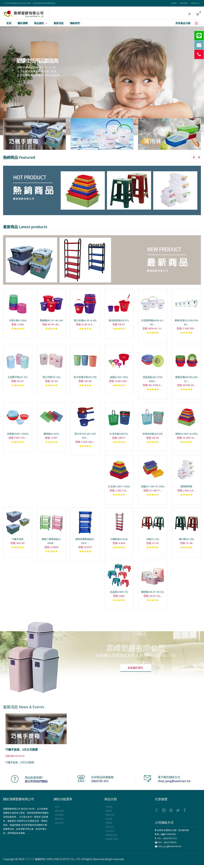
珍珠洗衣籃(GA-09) (153, 433)
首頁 (57, 806)
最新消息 (59, 818)
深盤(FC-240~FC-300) (152, 486)
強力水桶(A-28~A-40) (85, 320)
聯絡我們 (184, 3)
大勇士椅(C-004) (17, 320)
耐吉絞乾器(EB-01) (119, 320)
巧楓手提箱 (17, 539)
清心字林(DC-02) (51, 377)
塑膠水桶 (110, 814)
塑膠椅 (109, 822)
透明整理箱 (186, 486)
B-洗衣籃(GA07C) (119, 433)
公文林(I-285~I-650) (119, 486)
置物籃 (109, 810)
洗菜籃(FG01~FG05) (17, 433)
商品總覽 (59, 814)
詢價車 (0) (195, 3)
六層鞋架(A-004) (119, 539)
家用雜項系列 (112, 839)
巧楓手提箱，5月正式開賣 (21, 749)
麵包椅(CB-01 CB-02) (152, 591)
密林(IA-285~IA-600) (186, 433)
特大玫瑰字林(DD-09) (85, 377)
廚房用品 (110, 826)
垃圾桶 (109, 818)
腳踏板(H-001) (51, 433)
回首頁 (174, 3)
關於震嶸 (59, 810)
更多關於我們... (136, 667)
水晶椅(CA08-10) (119, 591)
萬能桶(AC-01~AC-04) (51, 320)
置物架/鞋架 (111, 834)
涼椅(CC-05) (152, 539)
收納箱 (109, 806)
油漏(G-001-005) (119, 377)
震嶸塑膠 (29, 859)
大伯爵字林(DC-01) (18, 377)
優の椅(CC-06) (186, 539)
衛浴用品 (110, 830)
